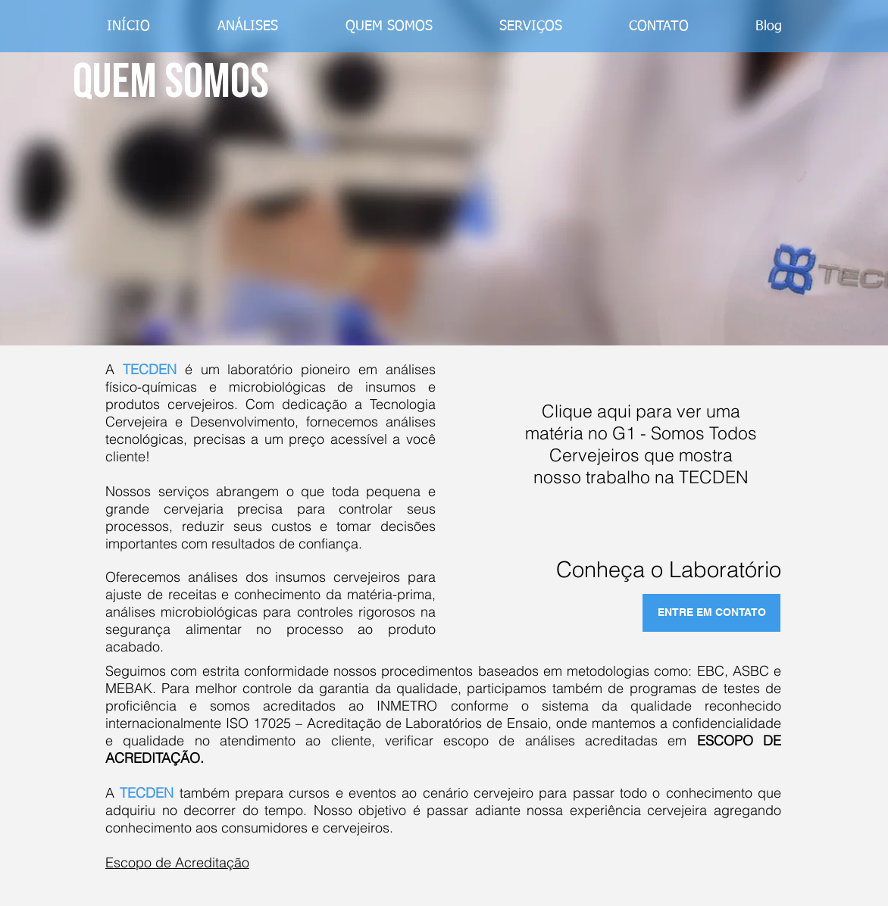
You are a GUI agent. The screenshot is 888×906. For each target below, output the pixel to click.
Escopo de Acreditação (177, 862)
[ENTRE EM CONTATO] (711, 613)
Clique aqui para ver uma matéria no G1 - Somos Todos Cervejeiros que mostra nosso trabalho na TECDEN (641, 444)
